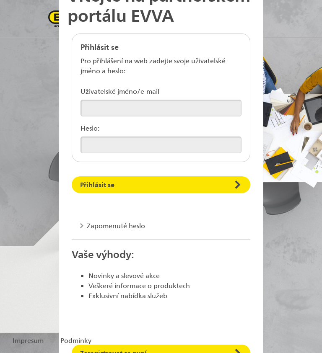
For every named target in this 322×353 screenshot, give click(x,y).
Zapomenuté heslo (115, 225)
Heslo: (89, 128)
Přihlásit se (97, 184)
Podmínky (75, 340)
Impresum (28, 340)
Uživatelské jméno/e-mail (119, 91)
